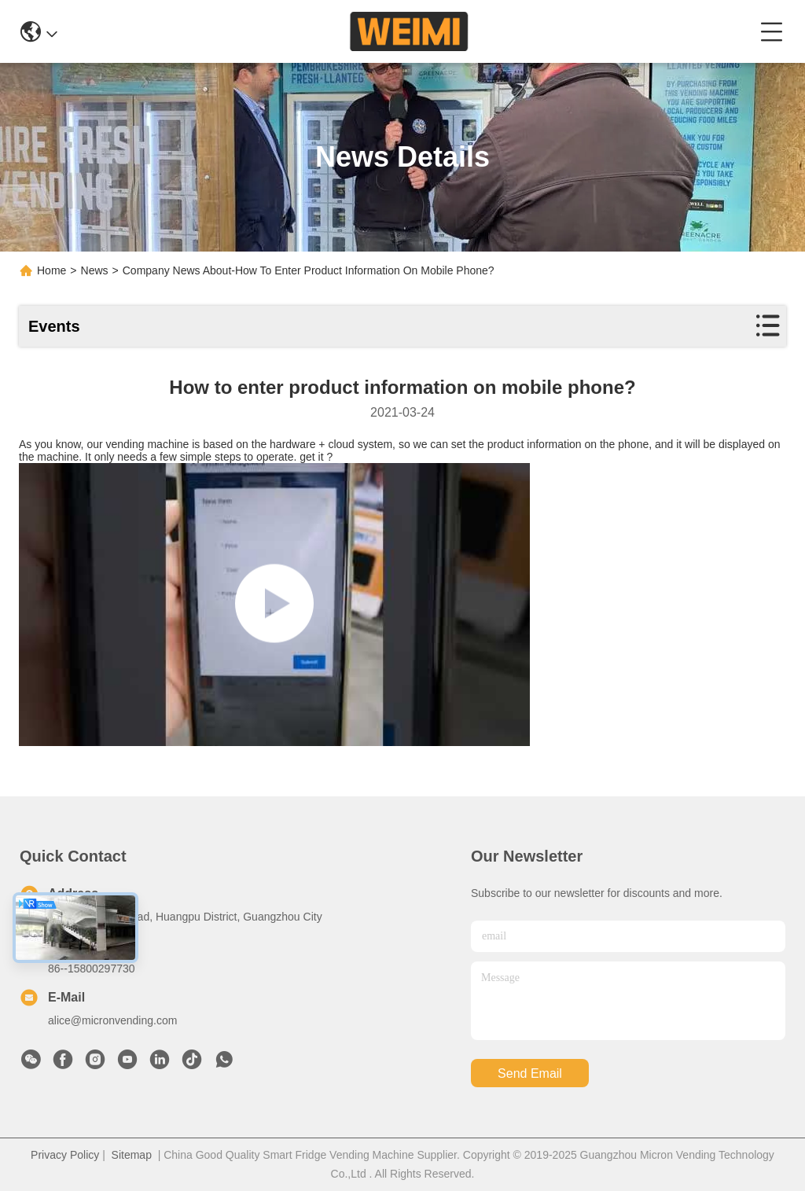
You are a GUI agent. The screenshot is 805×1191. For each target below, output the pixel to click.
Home (51, 270)
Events (54, 326)
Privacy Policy (65, 1155)
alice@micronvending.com (112, 1020)
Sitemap (132, 1155)
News (94, 270)
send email (530, 1073)
